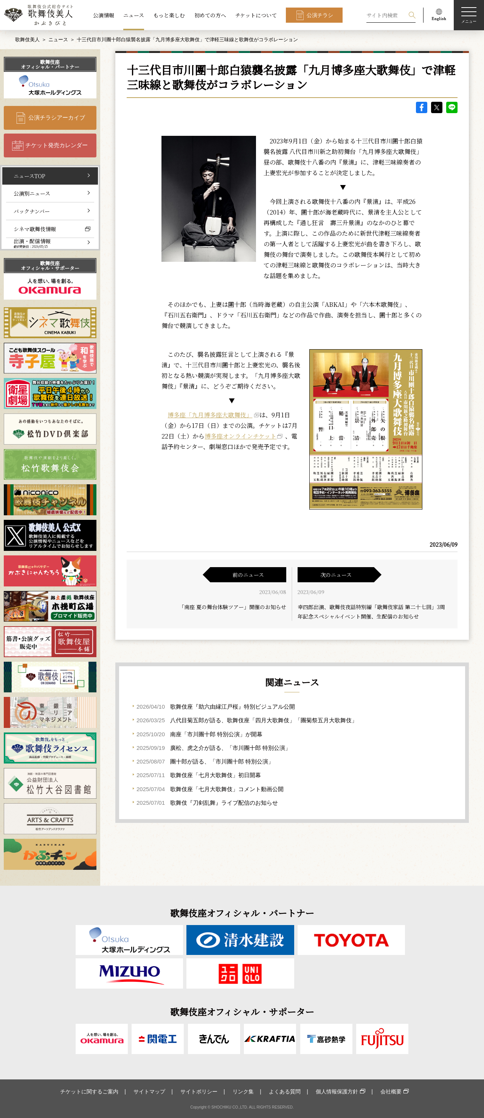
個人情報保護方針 (337, 1091)
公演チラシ (320, 15)
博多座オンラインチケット (240, 436)
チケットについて (256, 15)
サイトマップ (149, 1091)
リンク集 (243, 1091)
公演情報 (103, 15)
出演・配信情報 (32, 243)
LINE (452, 107)
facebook (421, 107)
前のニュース (248, 574)
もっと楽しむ (169, 15)
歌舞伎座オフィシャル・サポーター (50, 266)
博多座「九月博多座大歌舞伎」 (210, 415)
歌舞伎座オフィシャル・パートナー (50, 64)
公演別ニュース (32, 193)
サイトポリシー (198, 1091)
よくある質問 (285, 1091)
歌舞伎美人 (27, 39)
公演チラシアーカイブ (56, 117)
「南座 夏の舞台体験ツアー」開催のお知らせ (232, 607)
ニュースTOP (29, 176)
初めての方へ (210, 15)
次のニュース (336, 574)
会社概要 (391, 1091)
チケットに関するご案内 (89, 1091)
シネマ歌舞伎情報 (35, 229)
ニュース (133, 15)
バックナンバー (32, 211)
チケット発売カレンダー (56, 145)
